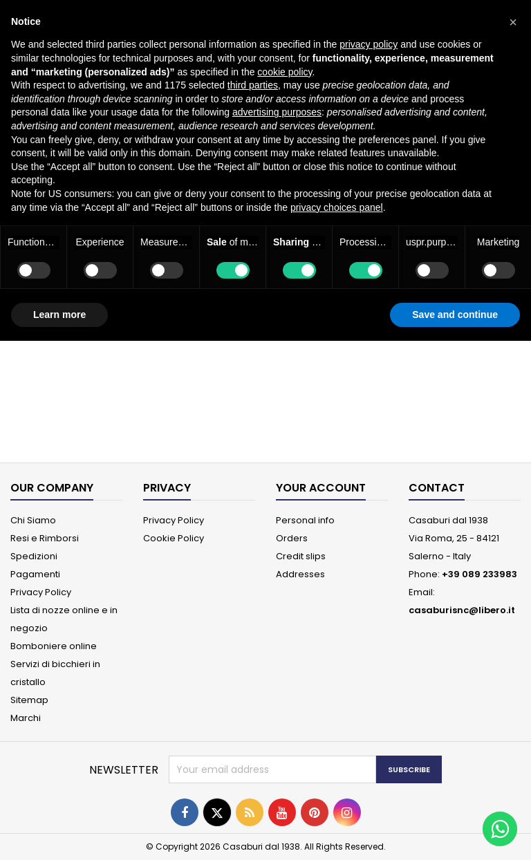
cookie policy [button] (284, 71)
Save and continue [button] (455, 314)
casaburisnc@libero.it (462, 610)
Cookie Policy (173, 538)
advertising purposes (277, 112)
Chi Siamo (33, 520)
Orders (292, 538)
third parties (252, 85)
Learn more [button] (59, 314)
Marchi (25, 718)
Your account (321, 488)
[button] (513, 22)
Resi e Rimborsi (44, 538)
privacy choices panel (336, 207)
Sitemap (29, 700)
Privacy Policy (40, 592)
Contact (437, 488)
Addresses (300, 574)
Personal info (305, 520)
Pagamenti (35, 574)
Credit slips (301, 556)
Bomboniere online (53, 646)
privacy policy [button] (368, 44)
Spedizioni (33, 556)
